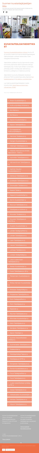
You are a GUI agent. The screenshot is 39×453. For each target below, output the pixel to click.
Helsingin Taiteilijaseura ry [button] (18, 146)
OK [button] (3, 449)
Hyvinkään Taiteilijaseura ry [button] (18, 158)
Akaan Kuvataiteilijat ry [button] (17, 101)
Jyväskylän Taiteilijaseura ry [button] (18, 181)
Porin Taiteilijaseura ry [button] (16, 304)
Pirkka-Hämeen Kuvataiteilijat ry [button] (19, 284)
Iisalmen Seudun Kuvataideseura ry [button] (14, 170)
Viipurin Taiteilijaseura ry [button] (17, 404)
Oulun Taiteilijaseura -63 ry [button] (18, 271)
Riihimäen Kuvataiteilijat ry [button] (18, 319)
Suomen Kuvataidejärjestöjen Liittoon (15, 52)
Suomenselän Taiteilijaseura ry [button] (19, 345)
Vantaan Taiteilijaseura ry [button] (17, 399)
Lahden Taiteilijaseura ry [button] (17, 236)
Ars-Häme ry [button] (13, 110)
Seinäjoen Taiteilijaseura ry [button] (18, 328)
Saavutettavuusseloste (25, 428)
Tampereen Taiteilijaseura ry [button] (18, 364)
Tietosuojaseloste (24, 426)
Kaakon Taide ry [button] (14, 190)
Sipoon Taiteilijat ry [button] (15, 333)
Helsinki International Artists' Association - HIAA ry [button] (18, 152)
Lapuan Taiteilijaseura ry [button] (17, 245)
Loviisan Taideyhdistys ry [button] (17, 255)
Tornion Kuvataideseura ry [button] (18, 369)
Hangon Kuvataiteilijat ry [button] (17, 141)
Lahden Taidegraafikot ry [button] (17, 231)
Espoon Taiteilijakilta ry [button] (16, 125)
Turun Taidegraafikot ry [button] (17, 373)
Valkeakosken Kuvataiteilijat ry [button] (19, 395)
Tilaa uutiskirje (6, 439)
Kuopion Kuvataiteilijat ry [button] (17, 226)
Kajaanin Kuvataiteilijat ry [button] (17, 195)
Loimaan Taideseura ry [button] (16, 250)
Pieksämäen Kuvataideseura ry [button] (18, 277)
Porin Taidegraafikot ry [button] (17, 299)
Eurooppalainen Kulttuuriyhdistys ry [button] (14, 130)
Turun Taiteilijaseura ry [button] (16, 378)
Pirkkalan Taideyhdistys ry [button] (17, 290)
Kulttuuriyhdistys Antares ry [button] (18, 105)
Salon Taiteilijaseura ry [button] (16, 323)
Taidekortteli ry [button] (14, 349)
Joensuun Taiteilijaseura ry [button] (18, 176)
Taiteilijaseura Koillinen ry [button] (17, 210)
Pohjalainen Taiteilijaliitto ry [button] (18, 294)
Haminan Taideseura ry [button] (17, 136)
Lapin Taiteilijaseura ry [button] (16, 240)
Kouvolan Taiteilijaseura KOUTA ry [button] (17, 220)
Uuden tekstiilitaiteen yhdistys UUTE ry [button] (19, 384)
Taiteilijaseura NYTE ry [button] (16, 359)
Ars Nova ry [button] (13, 115)
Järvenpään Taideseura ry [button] (17, 186)
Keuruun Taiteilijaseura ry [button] (17, 205)
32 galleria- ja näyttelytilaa (23, 79)
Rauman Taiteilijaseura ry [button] (17, 314)
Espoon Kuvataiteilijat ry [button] (17, 120)
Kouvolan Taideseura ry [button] (17, 214)
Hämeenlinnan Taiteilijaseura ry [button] (19, 163)
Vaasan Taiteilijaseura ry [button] (17, 390)
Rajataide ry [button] (13, 309)
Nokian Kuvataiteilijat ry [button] (17, 266)
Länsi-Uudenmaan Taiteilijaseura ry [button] (15, 261)
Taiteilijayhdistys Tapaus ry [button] (18, 354)
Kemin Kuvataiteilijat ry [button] (17, 200)
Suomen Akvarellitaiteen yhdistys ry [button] (17, 339)
